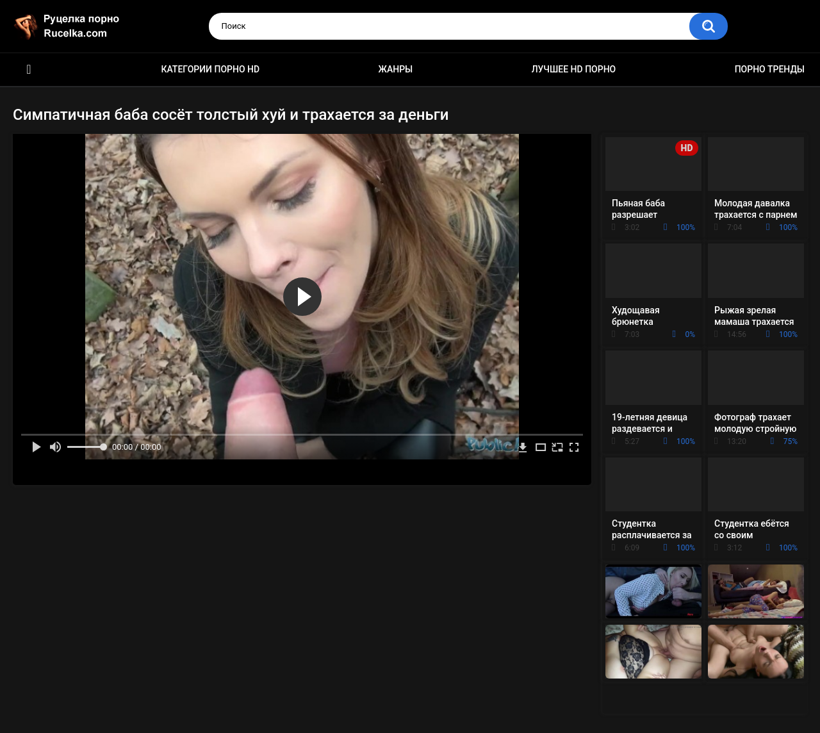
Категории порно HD (210, 69)
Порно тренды (770, 69)
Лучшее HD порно (574, 69)
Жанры (396, 69)
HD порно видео (29, 69)
